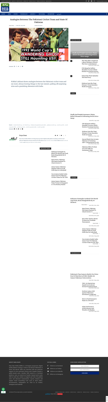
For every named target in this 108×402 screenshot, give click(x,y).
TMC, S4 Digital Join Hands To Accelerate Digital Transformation (89, 285)
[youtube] (91, 1)
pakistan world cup (51, 125)
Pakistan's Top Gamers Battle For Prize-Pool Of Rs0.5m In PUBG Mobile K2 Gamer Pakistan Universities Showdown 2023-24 (84, 276)
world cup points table (31, 127)
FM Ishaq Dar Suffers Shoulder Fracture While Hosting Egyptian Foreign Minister (90, 70)
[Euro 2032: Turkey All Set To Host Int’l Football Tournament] (75, 221)
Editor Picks (75, 40)
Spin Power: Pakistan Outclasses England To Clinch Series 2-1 (58, 161)
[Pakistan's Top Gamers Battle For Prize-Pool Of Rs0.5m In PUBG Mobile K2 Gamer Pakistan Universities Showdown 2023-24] (84, 264)
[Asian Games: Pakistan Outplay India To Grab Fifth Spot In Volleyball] (45, 169)
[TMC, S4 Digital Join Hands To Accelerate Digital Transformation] (75, 286)
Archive (33, 14)
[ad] (67, 7)
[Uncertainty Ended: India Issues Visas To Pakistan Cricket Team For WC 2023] (45, 176)
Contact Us (25, 1)
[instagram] (94, 1)
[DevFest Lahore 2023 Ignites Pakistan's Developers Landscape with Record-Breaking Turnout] (75, 293)
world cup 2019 (60, 125)
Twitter (21, 142)
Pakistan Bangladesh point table (38, 125)
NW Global (42, 14)
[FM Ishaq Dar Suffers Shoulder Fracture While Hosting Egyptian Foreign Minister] (75, 70)
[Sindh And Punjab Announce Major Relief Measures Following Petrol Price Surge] (84, 51)
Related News (45, 148)
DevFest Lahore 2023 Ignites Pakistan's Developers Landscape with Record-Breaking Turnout (89, 294)
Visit (32, 142)
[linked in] (14, 129)
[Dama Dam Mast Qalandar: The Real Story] (75, 78)
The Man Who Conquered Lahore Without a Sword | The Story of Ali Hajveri (90, 62)
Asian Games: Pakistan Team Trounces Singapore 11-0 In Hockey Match (59, 182)
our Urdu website (37, 142)
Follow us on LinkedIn (55, 371)
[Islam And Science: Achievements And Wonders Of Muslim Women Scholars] (75, 309)
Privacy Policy (32, 1)
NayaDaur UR (48, 1)
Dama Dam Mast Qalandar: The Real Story (90, 76)
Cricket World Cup (17, 125)
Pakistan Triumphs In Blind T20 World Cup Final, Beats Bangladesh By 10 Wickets (59, 154)
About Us (14, 1)
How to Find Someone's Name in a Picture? (89, 299)
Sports (16, 14)
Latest (3, 14)
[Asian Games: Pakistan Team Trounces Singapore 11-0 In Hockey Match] (45, 183)
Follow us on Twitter (54, 368)
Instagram (27, 142)
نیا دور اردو (59, 14)
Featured (37, 25)
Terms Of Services (41, 1)
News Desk (95, 213)
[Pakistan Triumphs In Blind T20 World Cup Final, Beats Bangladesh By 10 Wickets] (45, 154)
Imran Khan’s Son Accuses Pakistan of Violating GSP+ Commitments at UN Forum (90, 141)
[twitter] (88, 1)
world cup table (41, 127)
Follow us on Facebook (55, 366)
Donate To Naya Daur (6, 1)
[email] (22, 66)
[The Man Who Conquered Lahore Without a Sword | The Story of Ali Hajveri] (75, 63)
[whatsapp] (20, 66)
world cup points (21, 127)
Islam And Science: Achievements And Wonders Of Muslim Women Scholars (88, 309)
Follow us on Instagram (55, 374)
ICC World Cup (26, 125)
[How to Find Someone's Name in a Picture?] (75, 301)
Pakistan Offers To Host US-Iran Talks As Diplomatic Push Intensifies (89, 149)
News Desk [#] (84, 204)
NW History (51, 14)
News (9, 14)
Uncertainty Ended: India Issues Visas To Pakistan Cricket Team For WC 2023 (59, 175)
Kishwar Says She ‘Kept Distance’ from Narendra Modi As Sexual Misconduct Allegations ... (90, 86)
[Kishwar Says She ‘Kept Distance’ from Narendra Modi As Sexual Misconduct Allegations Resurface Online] (75, 85)
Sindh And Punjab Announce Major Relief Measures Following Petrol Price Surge (84, 54)
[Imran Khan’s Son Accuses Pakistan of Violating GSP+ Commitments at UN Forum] (75, 141)
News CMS (53, 394)
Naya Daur (11, 25)
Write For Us (19, 1)
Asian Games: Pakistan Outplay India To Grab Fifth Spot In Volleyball (58, 168)
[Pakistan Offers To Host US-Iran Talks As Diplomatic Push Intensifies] (75, 149)
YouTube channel (50, 140)
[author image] (13, 139)
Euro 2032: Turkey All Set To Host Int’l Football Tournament (90, 220)
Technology (23, 14)
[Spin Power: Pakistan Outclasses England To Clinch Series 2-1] (45, 162)
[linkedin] (14, 66)
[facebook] (86, 1)
